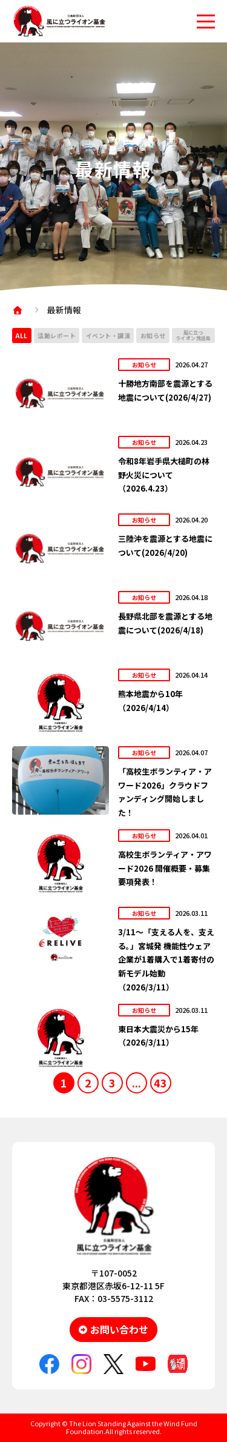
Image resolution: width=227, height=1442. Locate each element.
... (136, 1082)
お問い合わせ (119, 1329)
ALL (22, 335)
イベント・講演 (108, 335)
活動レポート (57, 335)
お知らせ (153, 335)
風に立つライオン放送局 (193, 335)
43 (160, 1082)
